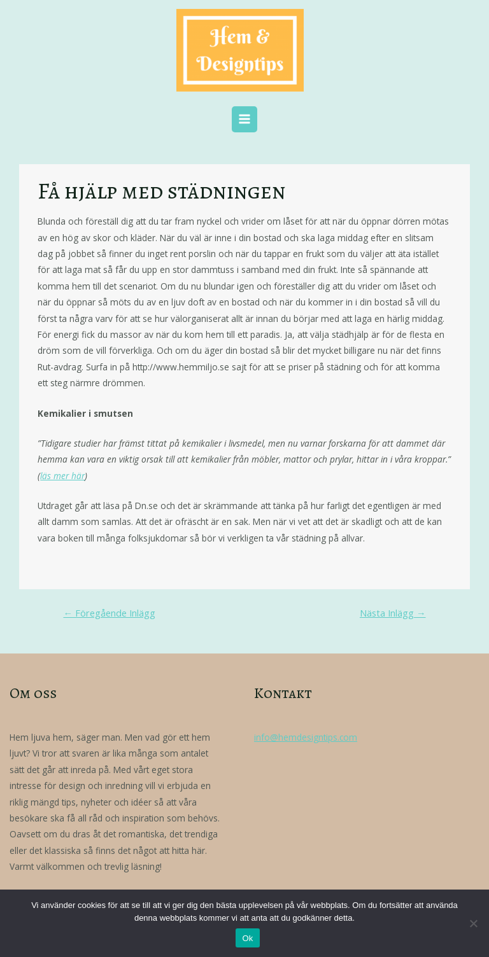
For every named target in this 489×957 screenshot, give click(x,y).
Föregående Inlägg (109, 612)
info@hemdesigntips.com (305, 737)
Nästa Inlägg (393, 612)
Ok (247, 938)
